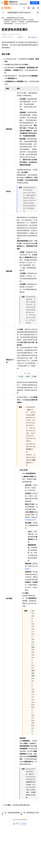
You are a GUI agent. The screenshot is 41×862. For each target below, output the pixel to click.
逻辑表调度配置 (8, 23)
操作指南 (6, 21)
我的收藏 (33, 37)
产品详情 (20, 37)
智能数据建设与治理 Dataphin (15, 18)
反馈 (23, 824)
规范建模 (21, 21)
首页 (3, 18)
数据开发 (14, 21)
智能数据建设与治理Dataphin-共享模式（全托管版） (19, 19)
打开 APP (35, 3)
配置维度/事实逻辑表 (32, 21)
